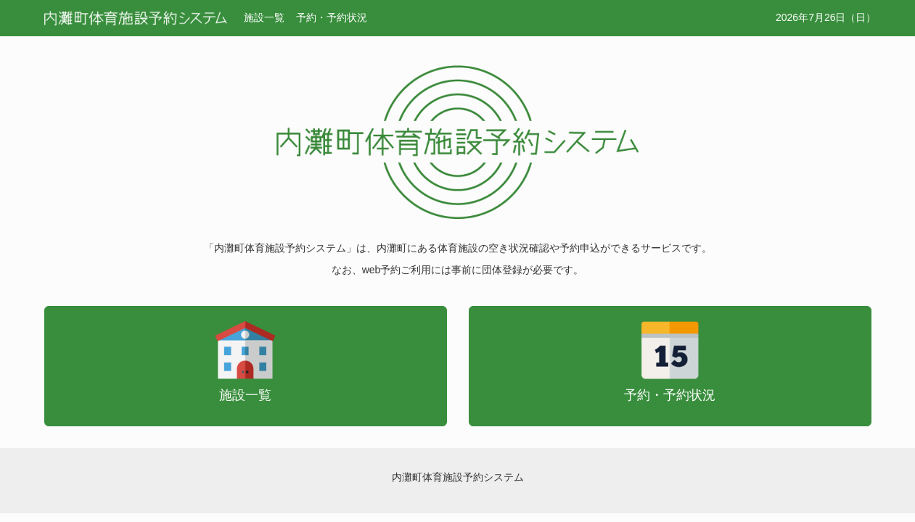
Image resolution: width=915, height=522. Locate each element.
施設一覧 (264, 17)
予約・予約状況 (331, 17)
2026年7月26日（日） (826, 17)
